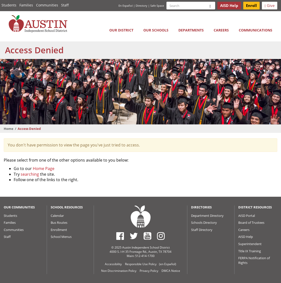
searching (30, 174)
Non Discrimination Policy (118, 271)
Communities (47, 5)
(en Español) (167, 264)
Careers (221, 30)
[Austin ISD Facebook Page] (120, 236)
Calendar (57, 215)
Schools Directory (204, 222)
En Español (126, 5)
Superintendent (250, 244)
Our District (121, 30)
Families (26, 5)
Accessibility (113, 264)
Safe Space (157, 5)
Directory (141, 5)
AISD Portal (246, 215)
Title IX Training (249, 251)
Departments (191, 30)
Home (8, 128)
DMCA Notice (170, 271)
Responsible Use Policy (141, 264)
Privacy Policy (149, 271)
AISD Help (245, 236)
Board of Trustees (251, 222)
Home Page (43, 168)
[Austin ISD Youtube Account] (147, 236)
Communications (255, 30)
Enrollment (59, 229)
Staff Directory (201, 229)
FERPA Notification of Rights (254, 260)
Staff (65, 5)
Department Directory (207, 215)
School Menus (61, 236)
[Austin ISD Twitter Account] (133, 236)
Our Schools (155, 30)
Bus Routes (59, 222)
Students (8, 5)
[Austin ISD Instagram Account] (161, 236)
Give (270, 5)
